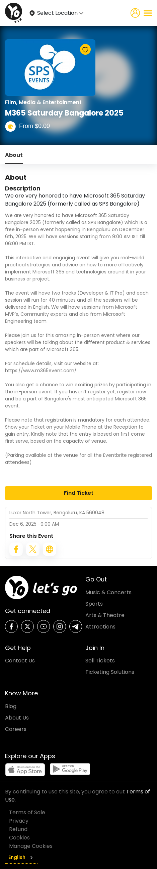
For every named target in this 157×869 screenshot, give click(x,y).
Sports (94, 604)
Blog (10, 706)
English (21, 857)
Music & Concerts (108, 592)
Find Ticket (78, 493)
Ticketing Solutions (109, 672)
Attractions (100, 627)
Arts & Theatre (105, 615)
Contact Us (20, 660)
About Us (17, 718)
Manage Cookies (31, 846)
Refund (18, 829)
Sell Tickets (100, 660)
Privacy (18, 821)
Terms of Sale (27, 812)
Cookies (19, 837)
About (14, 155)
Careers (15, 729)
